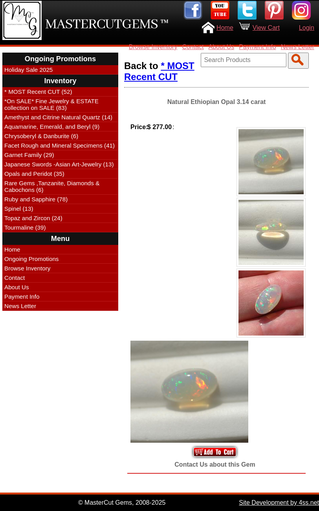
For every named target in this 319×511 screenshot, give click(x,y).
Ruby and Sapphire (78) (36, 199)
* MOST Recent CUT (159, 71)
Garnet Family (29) (29, 154)
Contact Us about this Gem (214, 464)
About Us (222, 47)
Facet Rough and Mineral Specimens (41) (59, 145)
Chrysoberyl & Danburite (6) (41, 136)
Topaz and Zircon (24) (33, 218)
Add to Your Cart (214, 452)
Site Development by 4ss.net (279, 502)
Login (306, 27)
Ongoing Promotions (31, 259)
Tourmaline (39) (25, 227)
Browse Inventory (153, 47)
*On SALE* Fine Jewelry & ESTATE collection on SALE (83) (51, 104)
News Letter (297, 47)
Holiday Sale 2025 (28, 69)
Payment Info (257, 47)
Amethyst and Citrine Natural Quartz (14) (58, 117)
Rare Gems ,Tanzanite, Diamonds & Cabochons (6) (51, 186)
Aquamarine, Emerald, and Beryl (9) (51, 126)
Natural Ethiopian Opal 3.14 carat (216, 102)
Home (224, 27)
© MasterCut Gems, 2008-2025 (122, 502)
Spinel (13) (18, 208)
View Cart (266, 27)
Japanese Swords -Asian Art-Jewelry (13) (59, 164)
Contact (193, 47)
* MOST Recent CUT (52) (38, 91)
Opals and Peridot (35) (34, 173)
